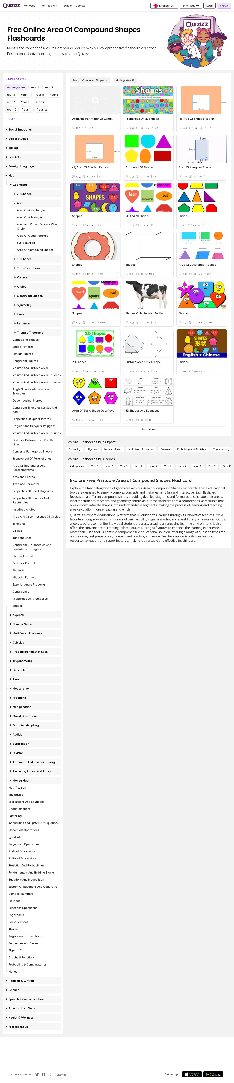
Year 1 (35, 87)
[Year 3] (124, 466)
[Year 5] (153, 466)
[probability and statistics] (191, 449)
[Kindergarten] (125, 80)
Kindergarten (16, 87)
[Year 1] (94, 466)
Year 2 (49, 87)
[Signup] (224, 5)
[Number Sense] (112, 449)
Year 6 (54, 94)
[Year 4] (138, 466)
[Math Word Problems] (141, 449)
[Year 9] (212, 466)
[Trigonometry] (221, 449)
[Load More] (148, 429)
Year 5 (39, 94)
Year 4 (25, 94)
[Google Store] (213, 1074)
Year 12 (42, 109)
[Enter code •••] (191, 5)
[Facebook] (43, 1074)
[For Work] (29, 5)
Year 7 (11, 102)
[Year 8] (197, 466)
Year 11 (26, 109)
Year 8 (25, 102)
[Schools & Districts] (74, 5)
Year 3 (11, 94)
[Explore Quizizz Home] (11, 5)
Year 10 (11, 109)
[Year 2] (109, 466)
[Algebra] (92, 449)
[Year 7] (182, 466)
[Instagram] (49, 1074)
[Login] (209, 5)
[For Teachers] (49, 5)
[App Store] (192, 1074)
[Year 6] (167, 466)
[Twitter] (37, 1074)
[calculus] (165, 449)
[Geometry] (74, 449)
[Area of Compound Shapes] (90, 80)
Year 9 (39, 102)
